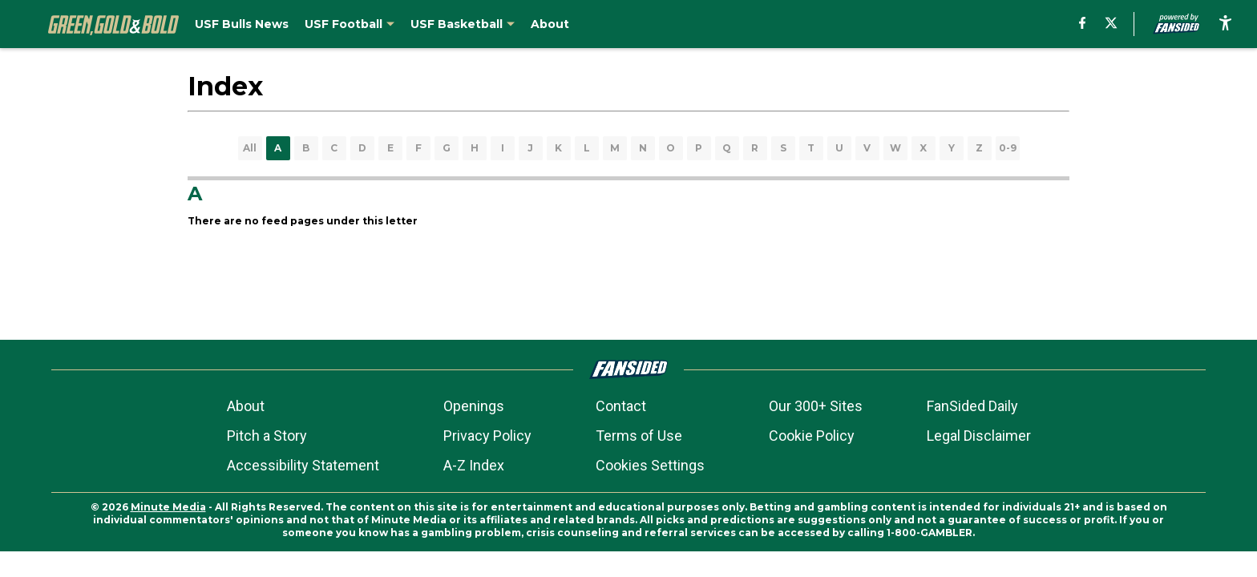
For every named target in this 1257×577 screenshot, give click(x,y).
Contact (621, 405)
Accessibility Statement (303, 465)
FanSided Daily (972, 405)
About (246, 405)
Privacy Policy (487, 435)
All (250, 148)
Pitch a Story (267, 435)
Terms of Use (639, 435)
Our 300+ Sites (816, 405)
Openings (473, 405)
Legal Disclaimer (979, 435)
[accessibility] (1225, 24)
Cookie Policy (812, 435)
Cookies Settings (650, 465)
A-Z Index (473, 465)
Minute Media (168, 507)
